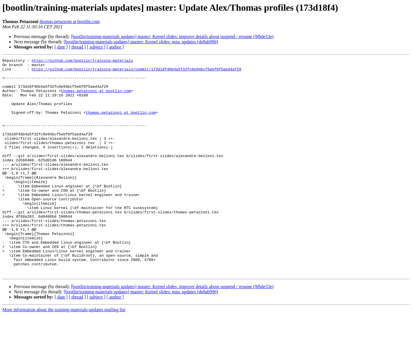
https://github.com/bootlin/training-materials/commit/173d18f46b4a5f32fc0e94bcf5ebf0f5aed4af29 (136, 71)
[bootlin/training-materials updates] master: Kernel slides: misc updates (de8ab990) (141, 41)
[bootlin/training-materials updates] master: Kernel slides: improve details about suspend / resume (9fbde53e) (172, 36)
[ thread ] (77, 46)
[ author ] (115, 46)
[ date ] (61, 46)
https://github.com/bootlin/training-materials (82, 61)
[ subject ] (96, 46)
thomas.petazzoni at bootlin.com (70, 21)
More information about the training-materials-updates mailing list (63, 352)
